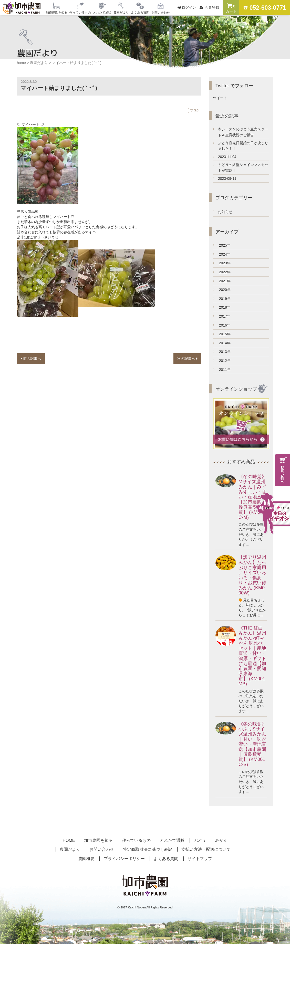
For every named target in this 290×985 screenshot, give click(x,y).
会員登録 (212, 7)
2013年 (222, 352)
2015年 (222, 334)
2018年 (222, 307)
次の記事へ (187, 359)
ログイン (189, 7)
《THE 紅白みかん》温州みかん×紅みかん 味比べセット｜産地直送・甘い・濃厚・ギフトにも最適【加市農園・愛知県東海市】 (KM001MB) (252, 655)
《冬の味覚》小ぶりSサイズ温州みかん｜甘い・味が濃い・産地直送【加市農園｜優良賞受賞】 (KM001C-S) (252, 744)
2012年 (222, 361)
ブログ (194, 110)
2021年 (222, 281)
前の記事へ (31, 359)
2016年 (222, 325)
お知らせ (225, 212)
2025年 (222, 245)
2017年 (222, 316)
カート (231, 8)
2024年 (222, 254)
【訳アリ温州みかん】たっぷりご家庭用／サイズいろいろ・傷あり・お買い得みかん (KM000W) (252, 575)
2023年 (222, 263)
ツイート (220, 98)
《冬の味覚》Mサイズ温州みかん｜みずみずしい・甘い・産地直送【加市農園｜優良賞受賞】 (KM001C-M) (252, 497)
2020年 (222, 290)
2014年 (222, 343)
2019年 (222, 299)
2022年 (222, 272)
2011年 (222, 370)
